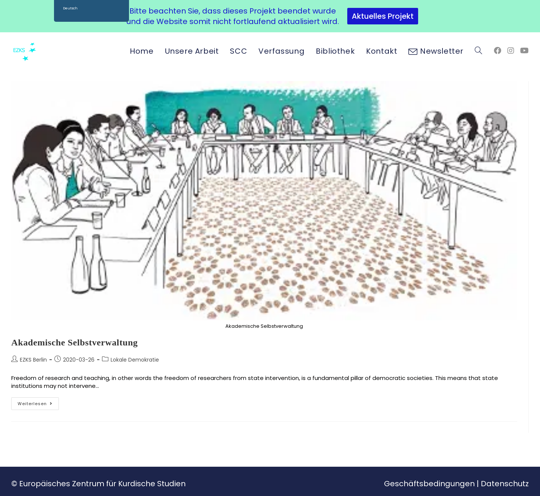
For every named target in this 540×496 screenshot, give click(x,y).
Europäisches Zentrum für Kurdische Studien (102, 483)
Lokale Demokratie (135, 359)
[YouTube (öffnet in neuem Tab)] (524, 50)
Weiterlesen (38, 402)
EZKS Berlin (33, 359)
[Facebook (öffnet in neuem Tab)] (497, 50)
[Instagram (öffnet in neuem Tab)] (510, 50)
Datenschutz (505, 483)
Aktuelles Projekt (383, 16)
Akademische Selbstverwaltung (74, 342)
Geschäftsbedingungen (429, 483)
